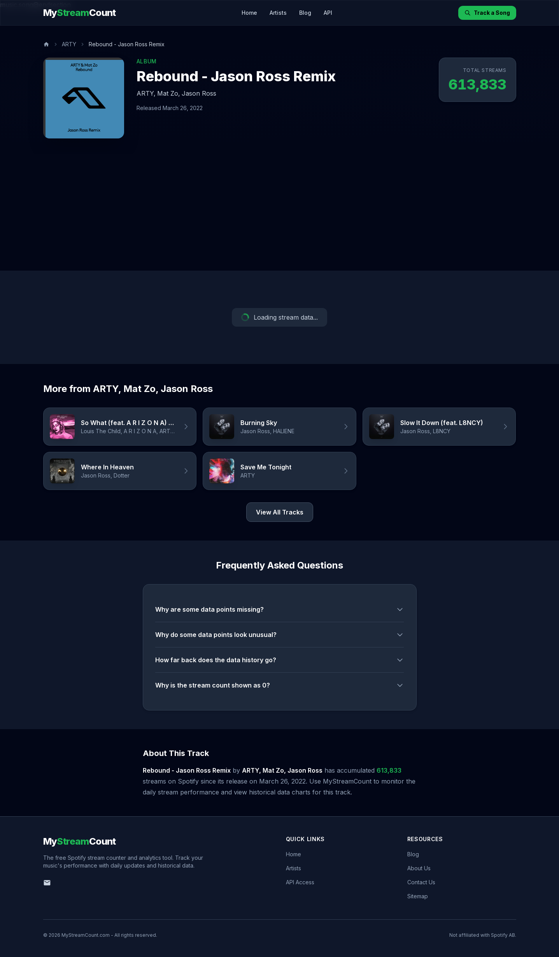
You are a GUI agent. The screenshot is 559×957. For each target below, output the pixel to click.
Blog (305, 12)
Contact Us (421, 882)
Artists (278, 12)
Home (249, 12)
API (328, 12)
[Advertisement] (279, 212)
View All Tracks (279, 512)
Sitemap (417, 896)
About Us (419, 868)
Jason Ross (199, 93)
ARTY (69, 44)
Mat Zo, (168, 93)
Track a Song (487, 12)
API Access (300, 882)
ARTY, (146, 93)
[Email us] (47, 883)
